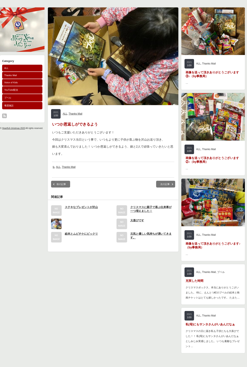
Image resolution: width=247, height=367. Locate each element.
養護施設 (9, 105)
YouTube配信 (11, 90)
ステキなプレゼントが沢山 (81, 207)
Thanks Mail (10, 75)
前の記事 (61, 184)
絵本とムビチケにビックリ (81, 233)
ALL (6, 68)
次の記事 (165, 184)
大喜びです (137, 220)
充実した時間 (194, 280)
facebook (10, 116)
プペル (7, 97)
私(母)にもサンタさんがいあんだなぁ (210, 324)
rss (4, 116)
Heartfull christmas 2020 (13, 128)
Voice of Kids (11, 82)
